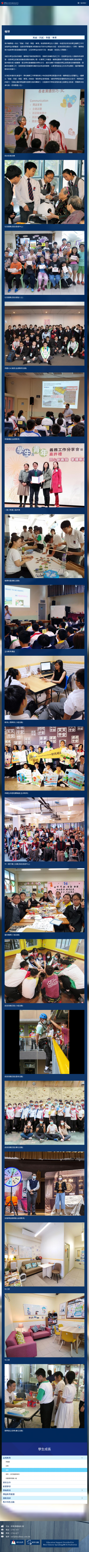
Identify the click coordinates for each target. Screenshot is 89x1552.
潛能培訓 (7, 1498)
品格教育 (7, 1457)
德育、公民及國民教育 (12, 1474)
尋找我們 (19, 1542)
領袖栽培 (7, 1490)
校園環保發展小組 (11, 1478)
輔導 (7, 1470)
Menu (82, 3)
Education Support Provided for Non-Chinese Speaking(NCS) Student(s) (60, 1543)
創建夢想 (7, 1486)
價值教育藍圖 (9, 1494)
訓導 (7, 1466)
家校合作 (7, 1482)
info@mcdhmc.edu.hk (20, 1536)
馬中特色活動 (9, 1501)
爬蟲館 (8, 1462)
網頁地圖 (35, 1542)
